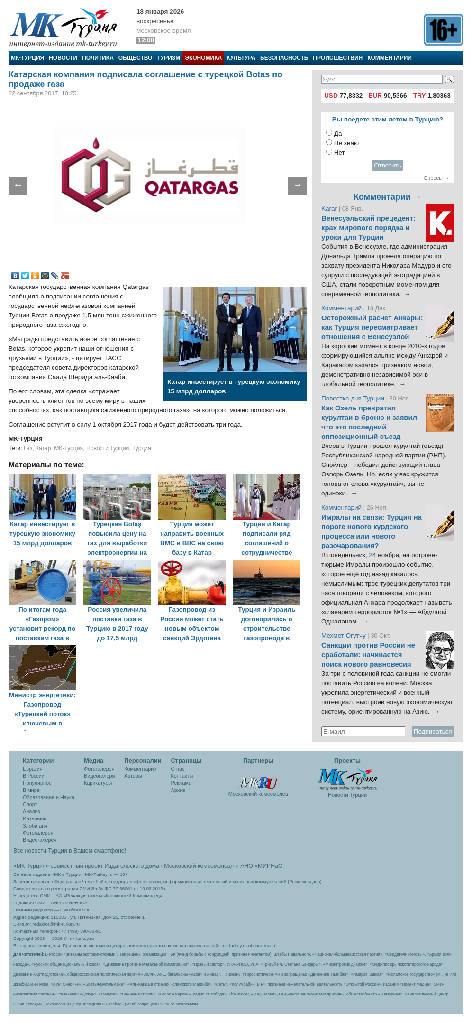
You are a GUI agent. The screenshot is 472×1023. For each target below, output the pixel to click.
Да (338, 133)
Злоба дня (35, 825)
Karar (330, 208)
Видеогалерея (39, 840)
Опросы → (436, 178)
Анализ (31, 811)
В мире (31, 790)
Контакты (182, 776)
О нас (178, 769)
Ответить (387, 165)
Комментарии (389, 58)
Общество (135, 58)
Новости (63, 58)
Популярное (37, 783)
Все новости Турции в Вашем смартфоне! (69, 850)
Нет (339, 152)
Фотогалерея (38, 833)
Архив (178, 790)
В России (34, 776)
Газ (28, 448)
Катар (43, 448)
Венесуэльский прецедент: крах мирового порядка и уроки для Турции (368, 227)
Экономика (203, 58)
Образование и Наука (48, 797)
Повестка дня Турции (353, 398)
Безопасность (284, 58)
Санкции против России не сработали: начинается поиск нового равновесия (368, 655)
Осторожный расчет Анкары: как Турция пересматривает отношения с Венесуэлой (372, 327)
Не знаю (346, 143)
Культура (241, 58)
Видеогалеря (99, 776)
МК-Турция (27, 58)
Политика (98, 58)
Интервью (34, 818)
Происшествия (338, 58)
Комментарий (342, 308)
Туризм (168, 58)
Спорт (30, 804)
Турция (141, 448)
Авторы (133, 776)
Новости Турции (107, 448)
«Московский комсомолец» (197, 866)
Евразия (33, 769)
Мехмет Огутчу (343, 635)
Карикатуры (98, 783)
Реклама (181, 783)
